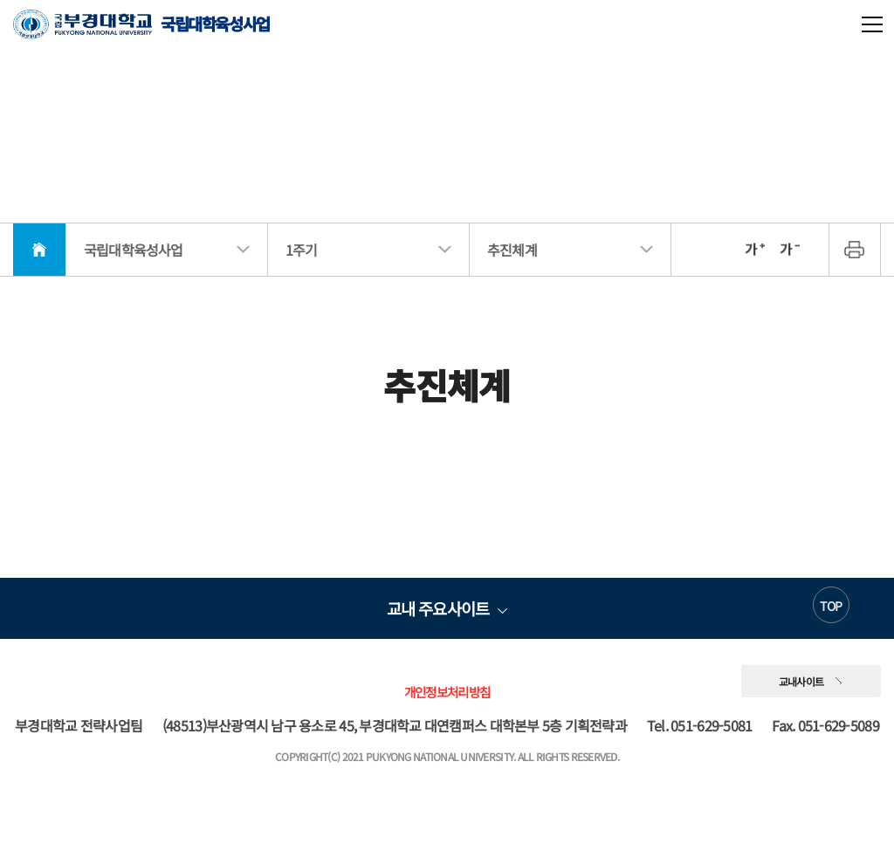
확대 (754, 249)
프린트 (855, 249)
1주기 (301, 249)
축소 (789, 249)
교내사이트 (801, 681)
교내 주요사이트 (438, 608)
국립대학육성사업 (141, 24)
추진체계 (512, 249)
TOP (831, 605)
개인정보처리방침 (447, 692)
